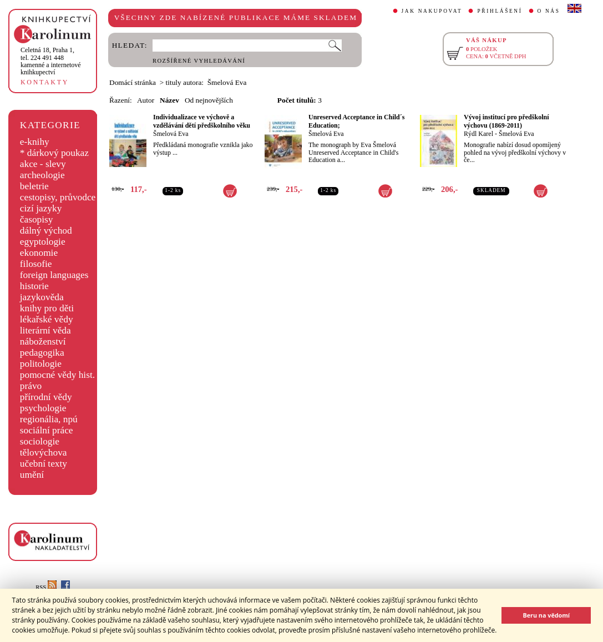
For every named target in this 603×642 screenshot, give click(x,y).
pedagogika (42, 352)
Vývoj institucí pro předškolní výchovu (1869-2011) (506, 121)
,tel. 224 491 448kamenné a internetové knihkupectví (51, 61)
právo (31, 386)
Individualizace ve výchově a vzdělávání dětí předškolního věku (201, 121)
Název (169, 100)
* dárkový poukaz (54, 153)
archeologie (42, 175)
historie (34, 286)
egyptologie (42, 241)
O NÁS (549, 11)
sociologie (39, 441)
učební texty (43, 463)
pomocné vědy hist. (57, 375)
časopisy (36, 219)
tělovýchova (43, 452)
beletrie (34, 186)
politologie (41, 363)
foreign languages (54, 275)
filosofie (36, 264)
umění (32, 474)
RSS (46, 587)
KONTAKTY (45, 82)
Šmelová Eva (171, 134)
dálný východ (46, 230)
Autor (145, 100)
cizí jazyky (41, 208)
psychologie (43, 408)
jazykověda (42, 297)
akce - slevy (43, 164)
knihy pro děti (47, 308)
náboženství (43, 341)
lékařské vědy (46, 319)
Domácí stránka (132, 82)
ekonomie (39, 252)
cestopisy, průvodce (58, 197)
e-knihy (34, 142)
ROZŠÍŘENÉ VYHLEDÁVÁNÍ (199, 61)
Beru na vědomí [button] (546, 615)
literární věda (45, 330)
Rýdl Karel (478, 134)
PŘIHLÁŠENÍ (499, 11)
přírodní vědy (46, 397)
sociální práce (46, 430)
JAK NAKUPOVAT (432, 11)
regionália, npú (49, 419)
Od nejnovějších (209, 100)
